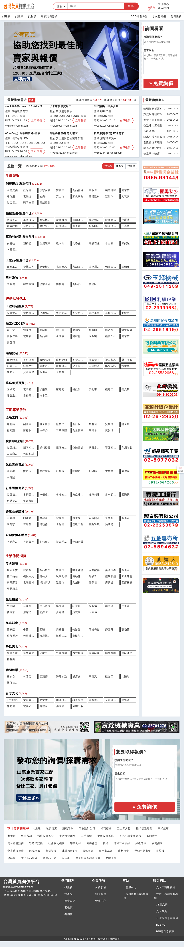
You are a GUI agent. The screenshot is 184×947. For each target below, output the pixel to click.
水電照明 (94, 518)
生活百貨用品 (67, 835)
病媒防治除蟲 (46, 612)
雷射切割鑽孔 (13, 342)
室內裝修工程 (13, 518)
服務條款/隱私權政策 (136, 896)
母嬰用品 (12, 588)
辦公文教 (127, 359)
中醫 (26, 629)
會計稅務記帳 (79, 424)
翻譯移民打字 (30, 424)
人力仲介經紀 (95, 612)
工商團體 (61, 430)
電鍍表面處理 (30, 336)
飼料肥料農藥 (79, 284)
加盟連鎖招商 (95, 424)
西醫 (42, 629)
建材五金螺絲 (122, 843)
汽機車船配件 (128, 366)
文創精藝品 (79, 582)
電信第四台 (111, 471)
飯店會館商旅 (79, 676)
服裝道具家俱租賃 (13, 395)
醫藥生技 (28, 366)
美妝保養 (12, 336)
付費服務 (176, 16)
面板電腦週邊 (13, 389)
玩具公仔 (61, 576)
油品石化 (94, 243)
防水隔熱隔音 (79, 518)
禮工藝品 (110, 359)
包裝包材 (28, 453)
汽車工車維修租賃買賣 (46, 395)
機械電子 (94, 359)
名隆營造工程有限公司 (154, 143)
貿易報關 (28, 500)
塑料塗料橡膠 (30, 243)
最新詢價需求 (49, 16)
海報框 (66, 858)
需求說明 (148, 50)
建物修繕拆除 (46, 524)
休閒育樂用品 (13, 372)
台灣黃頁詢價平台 (30, 884)
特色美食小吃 (13, 659)
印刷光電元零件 (79, 266)
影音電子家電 (13, 202)
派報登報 (45, 447)
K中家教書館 (13, 700)
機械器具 (28, 576)
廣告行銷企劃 (111, 430)
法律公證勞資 (46, 430)
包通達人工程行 (153, 125)
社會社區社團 (79, 606)
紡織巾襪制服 (30, 330)
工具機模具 (30, 219)
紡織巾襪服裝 (46, 196)
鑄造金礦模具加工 (111, 330)
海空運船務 (79, 494)
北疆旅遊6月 (69, 850)
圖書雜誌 (91, 843)
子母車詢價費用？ (60, 107)
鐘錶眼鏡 (110, 576)
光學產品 (61, 266)
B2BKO (161, 924)
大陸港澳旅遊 (128, 676)
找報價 (32, 16)
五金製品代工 (95, 336)
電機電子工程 (30, 312)
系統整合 (45, 471)
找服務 (6, 16)
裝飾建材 (110, 190)
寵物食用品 (62, 366)
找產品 (19, 16)
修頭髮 (11, 858)
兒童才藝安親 (46, 700)
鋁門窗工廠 (106, 850)
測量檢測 (45, 424)
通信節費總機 (128, 471)
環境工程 (94, 312)
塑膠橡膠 (127, 582)
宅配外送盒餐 (46, 653)
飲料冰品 (127, 653)
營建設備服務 (46, 518)
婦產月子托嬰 (111, 629)
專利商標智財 (13, 424)
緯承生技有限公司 (154, 136)
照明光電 (28, 202)
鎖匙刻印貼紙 (62, 606)
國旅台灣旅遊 (13, 676)
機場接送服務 (144, 828)
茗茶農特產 (13, 284)
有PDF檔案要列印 (130, 835)
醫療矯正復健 (13, 629)
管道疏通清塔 (30, 524)
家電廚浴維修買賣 (62, 389)
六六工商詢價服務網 (166, 896)
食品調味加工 (46, 336)
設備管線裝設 (13, 312)
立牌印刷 (111, 858)
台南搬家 (157, 843)
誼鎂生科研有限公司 (154, 115)
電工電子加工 (13, 330)
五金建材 (127, 576)
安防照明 (94, 366)
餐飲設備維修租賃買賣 (79, 389)
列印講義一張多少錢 (106, 107)
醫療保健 (127, 330)
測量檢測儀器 (46, 266)
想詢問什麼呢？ (153, 36)
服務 (60, 6)
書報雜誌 (77, 570)
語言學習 (77, 700)
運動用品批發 (142, 850)
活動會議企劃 (95, 430)
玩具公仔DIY (13, 366)
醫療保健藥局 (62, 570)
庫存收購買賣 (30, 430)
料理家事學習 (46, 706)
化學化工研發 (46, 312)
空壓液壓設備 (128, 219)
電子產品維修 (30, 389)
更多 (31, 100)
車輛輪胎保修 (62, 494)
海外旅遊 (61, 676)
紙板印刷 (141, 843)
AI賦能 (93, 471)
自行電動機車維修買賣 (30, 395)
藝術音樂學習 (128, 700)
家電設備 (51, 850)
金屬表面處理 (62, 336)
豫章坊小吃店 (151, 153)
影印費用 (152, 835)
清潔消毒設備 (111, 226)
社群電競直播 (62, 471)
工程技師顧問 (111, 312)
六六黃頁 (161, 911)
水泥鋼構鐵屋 (62, 524)
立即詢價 (22, 79)
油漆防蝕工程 (128, 312)
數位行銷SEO (30, 471)
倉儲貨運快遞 (13, 500)
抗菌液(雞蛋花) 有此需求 (109, 134)
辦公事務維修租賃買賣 (95, 389)
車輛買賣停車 (30, 494)
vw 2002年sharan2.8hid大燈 (23, 107)
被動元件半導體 (128, 266)
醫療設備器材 (62, 226)
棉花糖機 (106, 828)
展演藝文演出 (46, 676)
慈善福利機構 (13, 606)
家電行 (11, 835)
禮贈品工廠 (49, 858)
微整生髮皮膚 (62, 635)
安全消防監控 (62, 196)
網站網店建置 (13, 471)
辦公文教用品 (46, 576)
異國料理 (94, 653)
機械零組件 (13, 219)
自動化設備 (30, 226)
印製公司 (75, 843)
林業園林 (28, 284)
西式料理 (77, 653)
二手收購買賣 (128, 606)
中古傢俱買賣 (15, 850)
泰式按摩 (163, 828)
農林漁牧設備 (95, 219)
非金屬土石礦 (111, 243)
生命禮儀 (45, 606)
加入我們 (163, 8)
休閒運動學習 (13, 706)
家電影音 (12, 582)
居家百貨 (45, 190)
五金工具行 (124, 828)
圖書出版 (77, 706)
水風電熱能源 (13, 249)
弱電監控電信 (13, 477)
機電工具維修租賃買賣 (111, 389)
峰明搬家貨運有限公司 (154, 109)
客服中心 (131, 887)
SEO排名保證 (139, 16)
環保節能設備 (111, 219)
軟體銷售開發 (79, 471)
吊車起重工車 (111, 494)
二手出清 (86, 835)
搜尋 (131, 6)
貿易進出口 (111, 424)
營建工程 (77, 524)
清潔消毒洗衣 (30, 612)
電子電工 (77, 226)
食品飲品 (12, 359)
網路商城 (45, 582)
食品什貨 (77, 190)
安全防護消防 (79, 312)
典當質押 (28, 541)
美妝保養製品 (95, 190)
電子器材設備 (15, 843)
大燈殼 (37, 828)
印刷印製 (127, 447)
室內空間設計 (62, 518)
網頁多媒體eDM (95, 447)
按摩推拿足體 (46, 635)
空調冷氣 (94, 524)
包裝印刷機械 (95, 226)
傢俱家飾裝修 (128, 518)
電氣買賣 (88, 850)
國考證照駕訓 (62, 700)
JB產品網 (162, 904)
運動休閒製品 (111, 196)
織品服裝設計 (13, 447)
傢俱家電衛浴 (46, 372)
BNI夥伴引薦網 (165, 931)
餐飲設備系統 (105, 835)
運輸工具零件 (13, 266)
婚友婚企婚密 (79, 612)
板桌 (105, 843)
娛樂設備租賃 (46, 389)
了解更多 (27, 797)
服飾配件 (45, 359)
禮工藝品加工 (62, 330)
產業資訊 (69, 900)
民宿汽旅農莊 (95, 676)
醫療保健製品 (62, 190)
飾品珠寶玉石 (95, 576)
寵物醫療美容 (128, 629)
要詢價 (68, 914)
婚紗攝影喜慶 (111, 606)
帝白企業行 (150, 131)
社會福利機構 (56, 843)
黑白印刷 (26, 835)
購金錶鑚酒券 (128, 424)
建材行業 (123, 850)
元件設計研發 (111, 266)
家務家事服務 (13, 524)
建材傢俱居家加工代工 (79, 336)
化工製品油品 (79, 366)
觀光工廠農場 (111, 676)
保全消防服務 (95, 606)
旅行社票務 (13, 682)
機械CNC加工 (111, 336)
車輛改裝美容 (46, 494)
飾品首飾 (110, 366)
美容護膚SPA (30, 635)
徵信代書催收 (62, 424)
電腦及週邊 (79, 219)
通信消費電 (62, 582)
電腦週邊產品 (30, 196)
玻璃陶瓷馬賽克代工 (79, 330)
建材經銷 (61, 359)
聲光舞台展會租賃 (128, 389)
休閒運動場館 (30, 676)
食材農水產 (62, 372)
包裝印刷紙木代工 (95, 330)
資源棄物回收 (13, 612)
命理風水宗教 (30, 606)
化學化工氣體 (79, 243)
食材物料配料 (13, 243)
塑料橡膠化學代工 (46, 330)
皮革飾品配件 (128, 190)
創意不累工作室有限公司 (154, 120)
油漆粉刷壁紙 (111, 524)
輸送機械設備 (46, 219)
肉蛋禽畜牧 (62, 284)
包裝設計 (77, 447)
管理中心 (163, 4)
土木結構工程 (62, 312)
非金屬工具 (95, 266)
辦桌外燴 (12, 653)
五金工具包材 (79, 359)
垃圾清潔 (51, 828)
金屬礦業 (45, 243)
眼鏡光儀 (12, 190)
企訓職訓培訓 (111, 700)
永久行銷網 (159, 16)
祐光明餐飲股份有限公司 (154, 149)
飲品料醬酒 (30, 190)
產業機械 (61, 219)
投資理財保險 (62, 541)
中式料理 (61, 653)
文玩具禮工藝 (128, 196)
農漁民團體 (95, 284)
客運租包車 (13, 494)
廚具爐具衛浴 (111, 582)
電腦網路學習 (30, 706)
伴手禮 (93, 582)
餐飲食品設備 (46, 226)
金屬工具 (28, 266)
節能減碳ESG (128, 243)
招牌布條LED (62, 447)
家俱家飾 (77, 196)
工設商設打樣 (13, 453)
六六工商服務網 (165, 887)
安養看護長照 (62, 629)
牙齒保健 (94, 629)
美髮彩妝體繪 (79, 635)
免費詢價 (151, 6)
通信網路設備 (13, 196)
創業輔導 (77, 430)
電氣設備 (12, 226)
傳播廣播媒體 (62, 706)
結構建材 (94, 196)
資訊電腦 (28, 372)
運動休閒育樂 (79, 576)
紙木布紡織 (62, 243)
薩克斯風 (34, 850)
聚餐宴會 (28, 653)
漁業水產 (45, 284)
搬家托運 (94, 494)
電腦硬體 (45, 202)
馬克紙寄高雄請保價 (88, 858)
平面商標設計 (111, 447)
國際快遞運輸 (128, 494)
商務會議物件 (46, 541)
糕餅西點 (110, 653)
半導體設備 (128, 226)
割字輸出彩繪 (30, 447)
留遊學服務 (95, 700)
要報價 (68, 907)
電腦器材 (28, 582)
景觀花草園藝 (111, 518)
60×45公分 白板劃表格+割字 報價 (24, 135)
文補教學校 (30, 700)
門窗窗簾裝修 (30, 518)
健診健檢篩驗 (79, 629)
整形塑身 (12, 635)
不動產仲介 (13, 541)
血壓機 (160, 850)
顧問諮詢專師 (13, 430)
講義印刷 (67, 828)
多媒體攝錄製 (62, 612)
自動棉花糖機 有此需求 (64, 134)
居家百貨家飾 (46, 366)
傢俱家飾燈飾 (128, 570)
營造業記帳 (36, 843)
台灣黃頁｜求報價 (167, 918)
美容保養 (28, 359)
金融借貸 (77, 541)
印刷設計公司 (87, 828)
